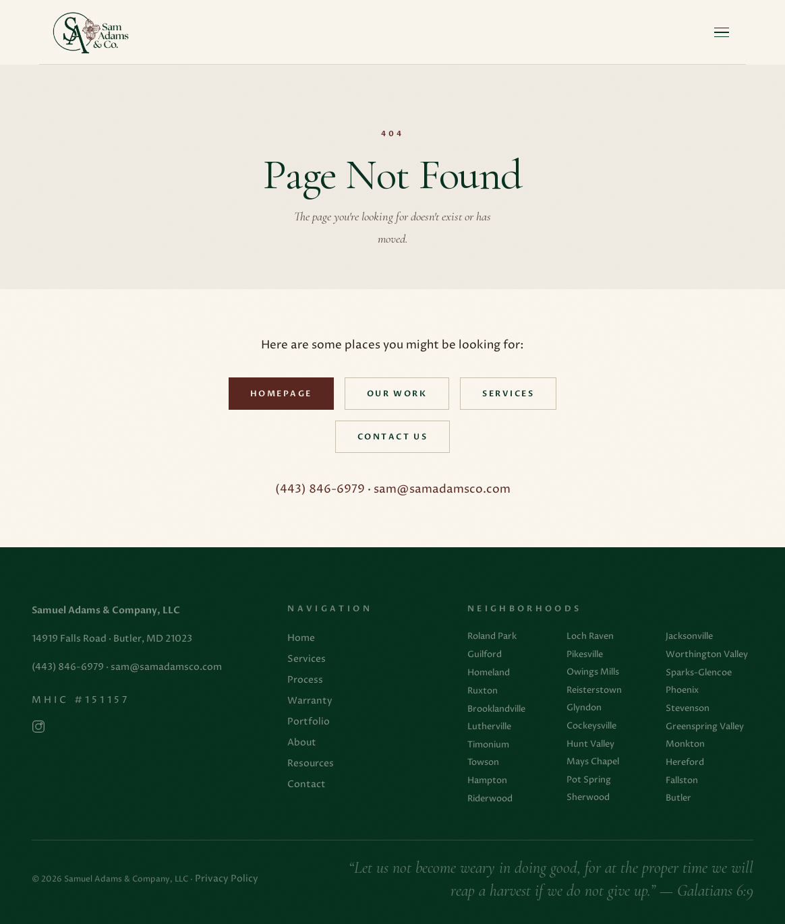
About (301, 742)
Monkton (685, 744)
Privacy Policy (226, 879)
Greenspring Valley (705, 726)
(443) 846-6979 (320, 489)
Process (305, 680)
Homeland (488, 673)
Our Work (397, 394)
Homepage (281, 394)
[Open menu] (721, 32)
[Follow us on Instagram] (38, 729)
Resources (310, 763)
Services (508, 394)
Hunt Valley (590, 744)
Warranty (309, 701)
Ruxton (482, 691)
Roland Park (492, 636)
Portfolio (308, 722)
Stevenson (687, 708)
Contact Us (392, 437)
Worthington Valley (707, 654)
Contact (306, 784)
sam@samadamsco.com (442, 489)
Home (301, 638)
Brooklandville (496, 709)
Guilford (484, 654)
